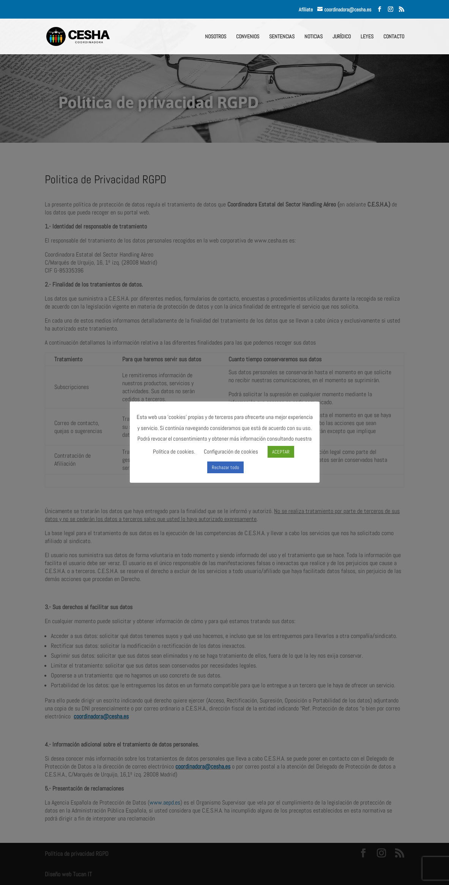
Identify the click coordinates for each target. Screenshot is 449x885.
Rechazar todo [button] (225, 467)
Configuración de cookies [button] (231, 451)
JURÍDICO (341, 37)
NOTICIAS (313, 37)
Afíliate (308, 9)
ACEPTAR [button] (281, 452)
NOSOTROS (215, 37)
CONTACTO (393, 37)
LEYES (367, 37)
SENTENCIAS (282, 37)
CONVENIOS (247, 37)
